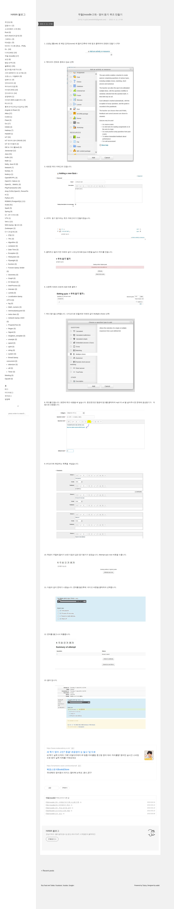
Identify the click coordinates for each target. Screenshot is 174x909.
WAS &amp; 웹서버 (13, 225)
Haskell (9, 134)
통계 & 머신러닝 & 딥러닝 (16, 107)
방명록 (7, 399)
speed (11, 343)
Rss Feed (44, 885)
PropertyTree (14, 325)
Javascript (10, 151)
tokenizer (13, 364)
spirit (11, 347)
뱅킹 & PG (10, 63)
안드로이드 (11, 93)
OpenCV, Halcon (12, 181)
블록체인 (10, 66)
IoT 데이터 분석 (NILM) (15, 140)
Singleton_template (16, 336)
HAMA (8, 127)
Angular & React (12, 110)
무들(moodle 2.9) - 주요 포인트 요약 (58, 808)
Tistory (144, 885)
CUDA (8, 117)
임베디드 (9, 80)
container (13, 246)
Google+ (71, 885)
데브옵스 (9, 42)
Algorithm (13, 242)
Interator (12, 289)
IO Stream (13, 282)
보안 (8, 59)
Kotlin (9, 157)
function (12, 264)
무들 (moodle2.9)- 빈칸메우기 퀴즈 (58, 805)
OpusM (9, 379)
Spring (8, 211)
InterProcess (14, 286)
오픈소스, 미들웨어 (13, 76)
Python (9, 198)
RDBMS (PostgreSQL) (15, 201)
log (10, 303)
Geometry (13, 275)
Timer (11, 372)
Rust (8, 32)
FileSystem (13, 257)
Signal (11, 332)
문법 (11, 235)
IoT (8, 137)
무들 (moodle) (12, 56)
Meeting (9, 375)
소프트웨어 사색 (13, 29)
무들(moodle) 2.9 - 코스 (54, 813)
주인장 (8, 22)
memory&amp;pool (16, 311)
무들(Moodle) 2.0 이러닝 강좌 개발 (58, 811)
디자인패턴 (11, 53)
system (12, 354)
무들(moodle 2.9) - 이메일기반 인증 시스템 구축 (62, 802)
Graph (11, 278)
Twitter (53, 885)
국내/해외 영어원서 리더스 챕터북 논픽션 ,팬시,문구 (69, 773)
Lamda (12, 293)
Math (8, 161)
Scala (9, 205)
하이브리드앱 (11, 86)
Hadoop (9, 130)
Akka (8, 113)
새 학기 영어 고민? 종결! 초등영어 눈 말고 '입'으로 (71, 752)
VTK (8, 218)
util (10, 368)
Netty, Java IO (11, 164)
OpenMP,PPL (11, 178)
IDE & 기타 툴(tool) (13, 147)
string (11, 350)
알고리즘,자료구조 (13, 69)
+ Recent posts (47, 871)
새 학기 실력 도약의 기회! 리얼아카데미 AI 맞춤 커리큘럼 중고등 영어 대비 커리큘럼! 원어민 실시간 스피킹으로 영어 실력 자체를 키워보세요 (93, 756)
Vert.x (9, 222)
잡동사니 (9, 26)
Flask (8, 120)
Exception (13, 253)
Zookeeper (10, 228)
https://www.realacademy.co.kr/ (58, 748)
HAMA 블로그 (18, 14)
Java (8, 154)
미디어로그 (9, 392)
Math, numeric (15, 307)
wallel (158, 885)
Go (8, 124)
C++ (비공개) (11, 232)
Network (9, 167)
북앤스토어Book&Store (58, 769)
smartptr (12, 339)
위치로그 (8, 396)
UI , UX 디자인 (11, 215)
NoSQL (9, 171)
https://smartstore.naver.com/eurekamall (62, 766)
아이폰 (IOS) (11, 90)
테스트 (8, 103)
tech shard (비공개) (13, 36)
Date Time (13, 250)
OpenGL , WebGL (13, 184)
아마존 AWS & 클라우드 (15, 100)
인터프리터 (10, 83)
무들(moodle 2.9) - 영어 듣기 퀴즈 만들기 (100, 14)
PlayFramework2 (13, 188)
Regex (12, 329)
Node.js (9, 174)
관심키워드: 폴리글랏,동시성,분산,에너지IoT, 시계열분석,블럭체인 (70, 834)
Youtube (65, 885)
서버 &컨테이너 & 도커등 (15, 73)
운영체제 (9, 97)
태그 (6, 389)
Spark (8, 208)
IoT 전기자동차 (12, 144)
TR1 (11, 239)
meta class (13, 314)
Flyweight (13, 260)
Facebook (58, 885)
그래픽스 (9, 39)
